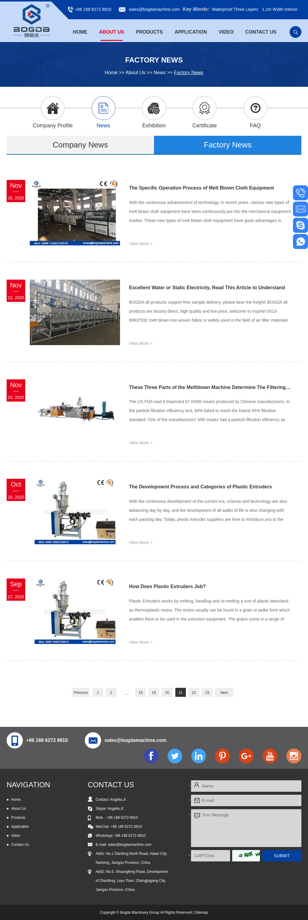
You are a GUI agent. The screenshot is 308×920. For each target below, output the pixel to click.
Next (224, 693)
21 (181, 693)
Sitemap (201, 912)
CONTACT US (111, 785)
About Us (111, 32)
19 (154, 693)
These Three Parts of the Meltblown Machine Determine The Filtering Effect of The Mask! (210, 387)
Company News (80, 144)
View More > (140, 243)
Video (226, 32)
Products (149, 32)
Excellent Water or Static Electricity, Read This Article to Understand (207, 287)
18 (140, 693)
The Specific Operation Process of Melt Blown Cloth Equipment (201, 187)
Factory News (188, 72)
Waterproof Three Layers (235, 9)
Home (80, 32)
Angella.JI (115, 808)
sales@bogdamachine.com (154, 9)
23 (207, 693)
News (160, 72)
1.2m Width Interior (279, 9)
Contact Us (261, 32)
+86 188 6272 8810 (130, 835)
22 (194, 693)
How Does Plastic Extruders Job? (167, 586)
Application (191, 32)
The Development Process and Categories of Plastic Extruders (200, 486)
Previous (81, 693)
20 (167, 693)
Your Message (246, 828)
